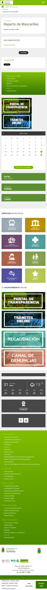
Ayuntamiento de (6, 2)
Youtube (26, 420)
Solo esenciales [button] (29, 585)
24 (41, 152)
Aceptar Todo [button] (41, 585)
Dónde (8, 188)
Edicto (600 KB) (9, 45)
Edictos (5, 9)
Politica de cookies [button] (9, 588)
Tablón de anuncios (11, 7)
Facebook (21, 420)
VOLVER (23, 53)
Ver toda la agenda (23, 167)
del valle (8, 177)
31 (41, 155)
